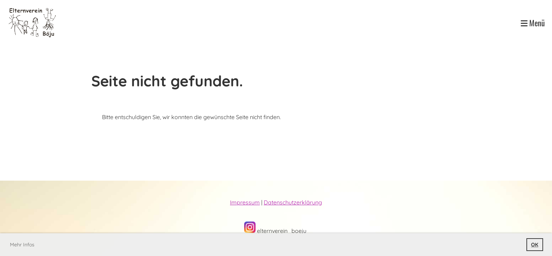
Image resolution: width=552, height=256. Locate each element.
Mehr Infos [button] (22, 244)
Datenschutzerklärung (293, 202)
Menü (533, 22)
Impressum (245, 202)
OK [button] (534, 244)
